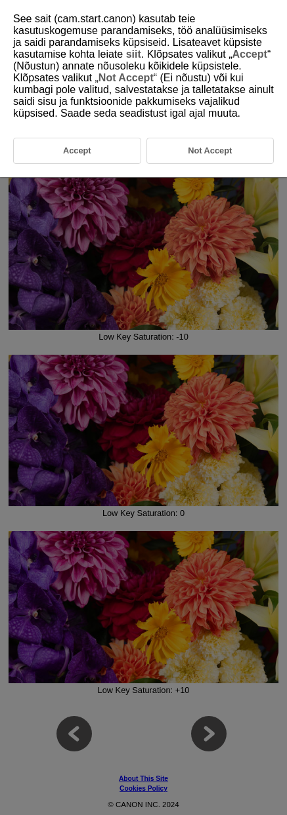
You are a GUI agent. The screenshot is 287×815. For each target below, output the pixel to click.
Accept (249, 54)
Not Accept (126, 77)
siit (133, 54)
